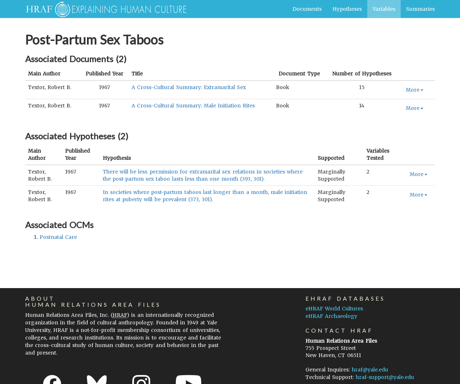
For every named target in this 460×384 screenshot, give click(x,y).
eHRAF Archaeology (331, 316)
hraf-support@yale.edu (385, 377)
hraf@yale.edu (370, 369)
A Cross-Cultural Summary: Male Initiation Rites (193, 105)
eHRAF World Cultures (334, 308)
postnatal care (58, 237)
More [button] (414, 90)
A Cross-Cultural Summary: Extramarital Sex (189, 87)
